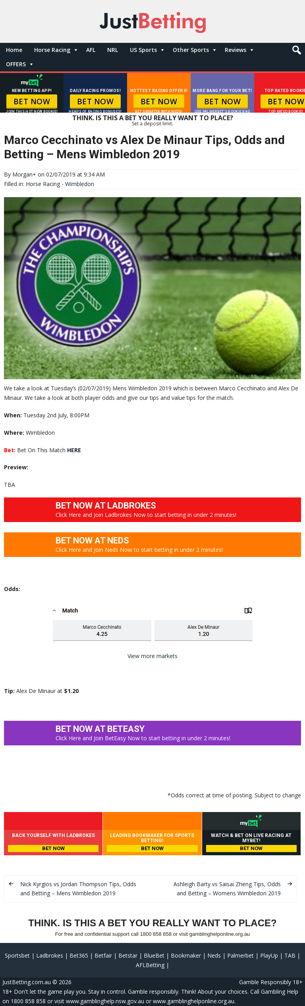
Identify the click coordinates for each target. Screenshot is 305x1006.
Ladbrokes (49, 955)
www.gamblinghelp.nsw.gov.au (105, 1001)
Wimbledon (79, 184)
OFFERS (16, 64)
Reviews (235, 50)
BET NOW (32, 101)
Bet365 (78, 955)
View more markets (152, 656)
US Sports (143, 50)
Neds (214, 955)
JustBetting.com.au (26, 982)
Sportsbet (17, 955)
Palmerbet (240, 955)
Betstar (127, 955)
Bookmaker (186, 955)
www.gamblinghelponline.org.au (193, 1001)
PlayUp (269, 955)
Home (14, 50)
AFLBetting (150, 965)
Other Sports (191, 50)
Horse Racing (52, 50)
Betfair (103, 955)
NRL (112, 50)
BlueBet (154, 955)
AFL (90, 50)
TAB (289, 955)
